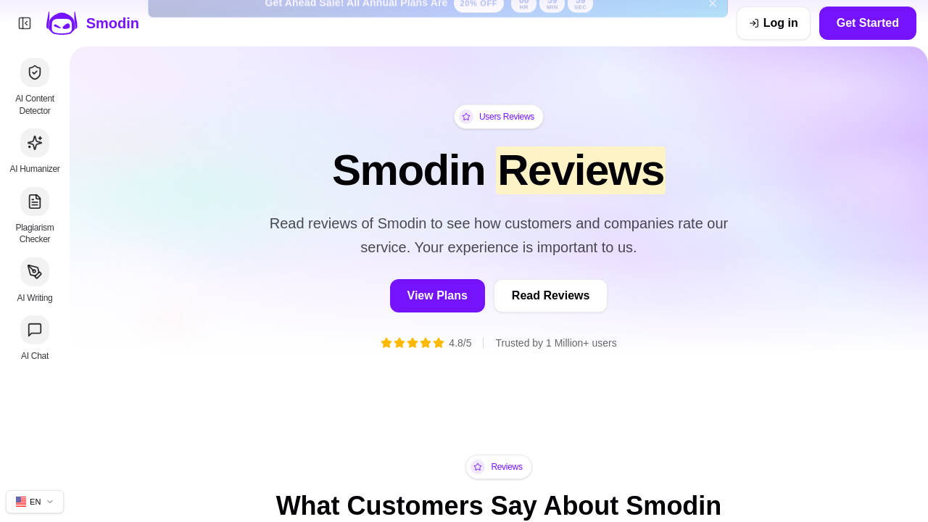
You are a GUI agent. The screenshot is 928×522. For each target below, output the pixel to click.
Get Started (868, 23)
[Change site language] (35, 501)
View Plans (437, 295)
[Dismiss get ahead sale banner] (713, 23)
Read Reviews (551, 295)
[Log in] (774, 23)
